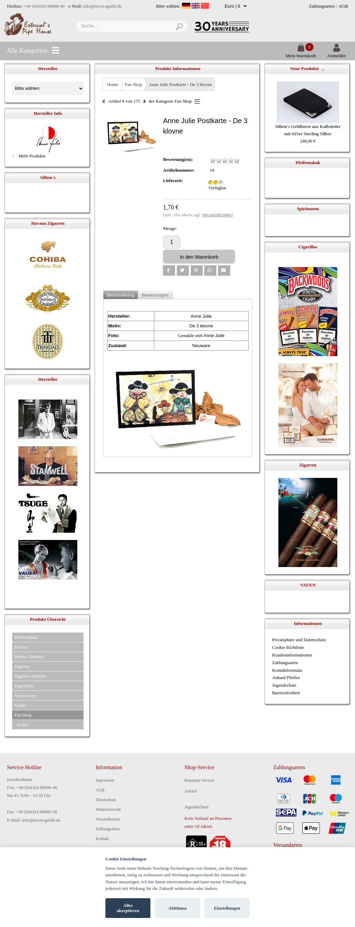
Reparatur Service (199, 780)
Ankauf (190, 791)
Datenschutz (106, 799)
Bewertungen (155, 295)
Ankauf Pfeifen (286, 677)
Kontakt (102, 838)
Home (112, 84)
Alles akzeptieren (128, 908)
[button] (169, 270)
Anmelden (336, 53)
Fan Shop (133, 84)
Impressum (105, 780)
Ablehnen (177, 908)
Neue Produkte (304, 68)
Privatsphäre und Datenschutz (299, 639)
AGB (343, 6)
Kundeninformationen (292, 655)
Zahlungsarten (322, 6)
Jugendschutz (284, 685)
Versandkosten (108, 819)
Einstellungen (227, 908)
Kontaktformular (287, 670)
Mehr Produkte (31, 155)
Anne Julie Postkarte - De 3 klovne (180, 84)
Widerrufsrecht (108, 809)
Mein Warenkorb (301, 53)
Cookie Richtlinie (288, 647)
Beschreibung (121, 295)
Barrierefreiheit (286, 692)
